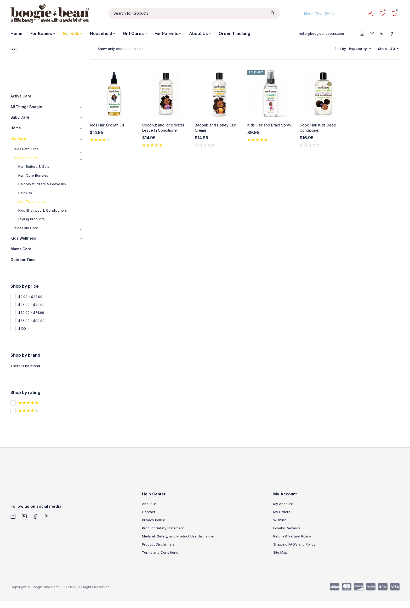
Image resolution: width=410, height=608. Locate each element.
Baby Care (21, 119)
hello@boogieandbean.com (321, 33)
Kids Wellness (24, 243)
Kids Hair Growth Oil (107, 125)
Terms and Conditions (160, 559)
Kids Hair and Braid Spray (269, 125)
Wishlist (279, 527)
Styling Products (31, 223)
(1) (30, 418)
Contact (148, 519)
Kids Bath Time (26, 153)
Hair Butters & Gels (33, 171)
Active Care (22, 96)
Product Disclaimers (158, 551)
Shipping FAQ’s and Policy (294, 551)
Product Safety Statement (163, 535)
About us (149, 511)
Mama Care (22, 254)
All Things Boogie (28, 108)
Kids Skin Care (26, 232)
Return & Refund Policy (292, 543)
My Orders (281, 519)
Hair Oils (25, 197)
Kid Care (19, 142)
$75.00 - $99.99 (31, 328)
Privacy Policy (153, 527)
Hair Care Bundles (33, 180)
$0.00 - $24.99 (30, 304)
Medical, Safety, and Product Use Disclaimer (178, 543)
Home (16, 131)
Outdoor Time (24, 266)
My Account (283, 511)
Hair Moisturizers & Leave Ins (42, 188)
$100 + (23, 335)
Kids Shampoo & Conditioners (42, 215)
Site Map (280, 559)
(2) (30, 410)
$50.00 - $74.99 (31, 319)
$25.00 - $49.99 (31, 312)
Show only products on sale (121, 49)
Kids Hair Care (26, 162)
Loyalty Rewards (286, 535)
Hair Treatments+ (32, 206)
